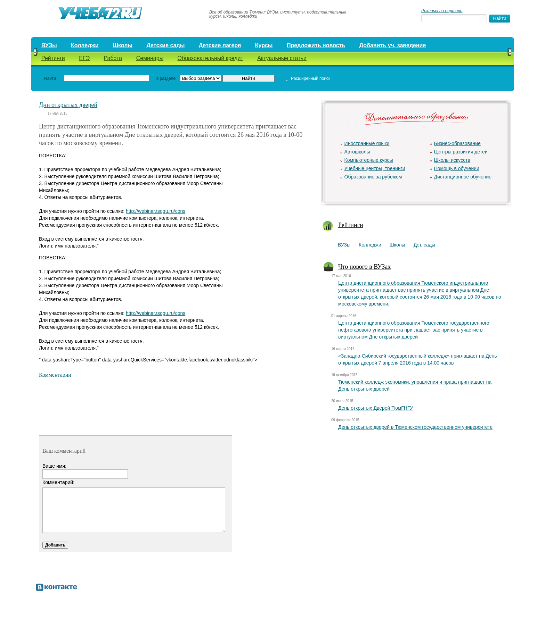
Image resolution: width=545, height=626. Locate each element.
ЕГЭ (84, 58)
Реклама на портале (441, 10)
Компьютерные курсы (368, 160)
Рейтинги (53, 58)
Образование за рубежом (373, 177)
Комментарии (55, 375)
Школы (122, 45)
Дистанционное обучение (463, 177)
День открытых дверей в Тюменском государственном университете (415, 427)
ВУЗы (49, 45)
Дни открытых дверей (68, 104)
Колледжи (85, 45)
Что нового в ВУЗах (364, 266)
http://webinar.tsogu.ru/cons (155, 211)
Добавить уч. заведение (392, 45)
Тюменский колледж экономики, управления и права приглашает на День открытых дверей (414, 385)
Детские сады (165, 45)
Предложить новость (316, 45)
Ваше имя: (54, 466)
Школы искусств (452, 160)
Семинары (150, 58)
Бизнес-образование (457, 143)
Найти (50, 78)
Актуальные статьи (282, 58)
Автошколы (357, 152)
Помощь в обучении (456, 168)
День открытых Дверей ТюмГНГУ (375, 408)
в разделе (166, 78)
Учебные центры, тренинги (374, 168)
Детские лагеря (220, 45)
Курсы (264, 45)
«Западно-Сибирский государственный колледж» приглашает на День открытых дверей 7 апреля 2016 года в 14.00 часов (417, 359)
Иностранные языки (367, 143)
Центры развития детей (461, 152)
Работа (113, 58)
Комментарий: (58, 482)
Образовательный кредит (210, 58)
